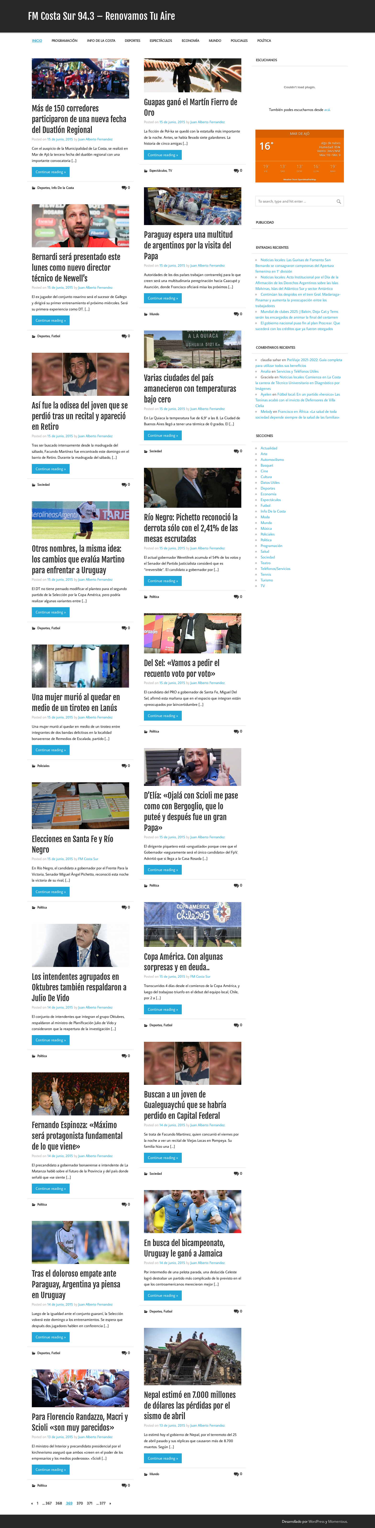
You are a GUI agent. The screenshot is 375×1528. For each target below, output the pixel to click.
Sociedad (155, 451)
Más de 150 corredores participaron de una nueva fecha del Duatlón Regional (79, 119)
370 (80, 1503)
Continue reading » (51, 171)
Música (266, 528)
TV (170, 170)
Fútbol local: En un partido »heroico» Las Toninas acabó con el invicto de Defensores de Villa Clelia (297, 400)
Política (264, 40)
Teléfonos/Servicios (275, 568)
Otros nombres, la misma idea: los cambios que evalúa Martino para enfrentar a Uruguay (78, 559)
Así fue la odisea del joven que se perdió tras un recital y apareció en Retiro (80, 416)
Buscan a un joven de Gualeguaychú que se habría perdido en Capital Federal (185, 1105)
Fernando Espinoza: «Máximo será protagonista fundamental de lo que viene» (77, 1136)
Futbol (55, 336)
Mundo (215, 40)
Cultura (266, 476)
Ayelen (266, 394)
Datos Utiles (270, 482)
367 (48, 1503)
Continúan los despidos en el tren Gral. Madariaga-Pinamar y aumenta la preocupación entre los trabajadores (298, 300)
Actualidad (269, 448)
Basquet (267, 465)
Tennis (266, 574)
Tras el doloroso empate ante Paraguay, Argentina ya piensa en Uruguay (76, 1284)
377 (102, 1503)
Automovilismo (272, 459)
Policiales (239, 40)
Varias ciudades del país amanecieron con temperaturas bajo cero (190, 388)
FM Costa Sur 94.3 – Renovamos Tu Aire (101, 16)
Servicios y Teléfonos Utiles (298, 371)
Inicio (37, 40)
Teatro (265, 562)
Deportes (132, 40)
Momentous (337, 1521)
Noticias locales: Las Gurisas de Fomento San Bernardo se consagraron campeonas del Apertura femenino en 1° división (294, 265)
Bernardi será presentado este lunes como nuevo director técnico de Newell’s (76, 267)
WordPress (317, 1521)
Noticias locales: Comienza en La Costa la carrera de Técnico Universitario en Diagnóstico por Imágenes (298, 383)
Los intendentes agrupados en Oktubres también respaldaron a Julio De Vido (79, 987)
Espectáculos (161, 40)
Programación (64, 40)
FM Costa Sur (88, 858)
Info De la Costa (101, 40)
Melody (266, 411)
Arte (264, 453)
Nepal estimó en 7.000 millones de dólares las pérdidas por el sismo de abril (190, 1405)
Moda (265, 516)
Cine (264, 471)
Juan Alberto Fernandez (95, 139)
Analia (266, 371)
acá (327, 109)
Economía (190, 40)
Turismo (267, 580)
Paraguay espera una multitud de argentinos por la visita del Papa (188, 245)
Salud (265, 551)
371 (89, 1503)
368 (58, 1503)
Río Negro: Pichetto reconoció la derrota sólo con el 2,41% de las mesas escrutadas (191, 528)
